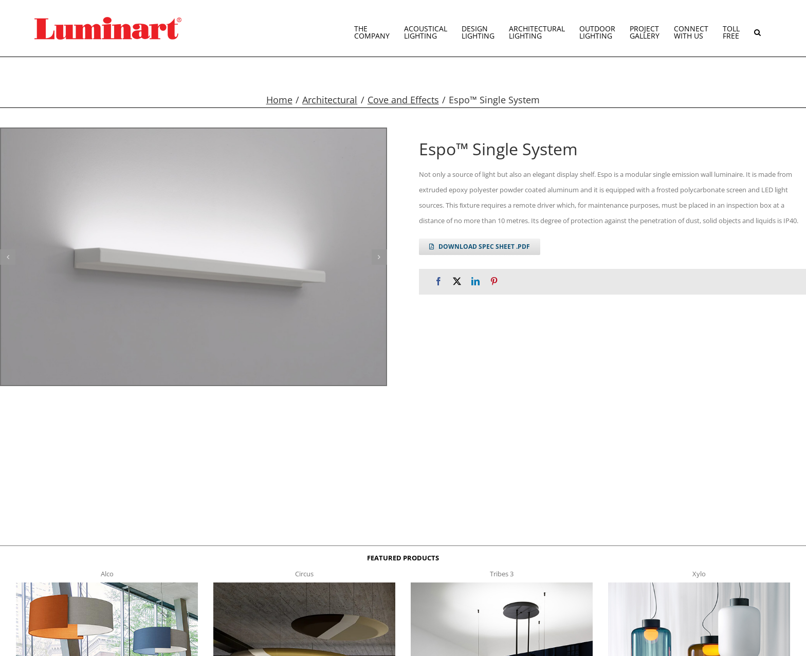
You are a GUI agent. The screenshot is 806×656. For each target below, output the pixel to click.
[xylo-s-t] (699, 585)
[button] (757, 28)
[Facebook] (438, 281)
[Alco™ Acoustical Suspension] (107, 585)
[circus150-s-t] (304, 585)
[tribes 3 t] (502, 585)
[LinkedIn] (475, 281)
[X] (457, 281)
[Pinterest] (494, 281)
